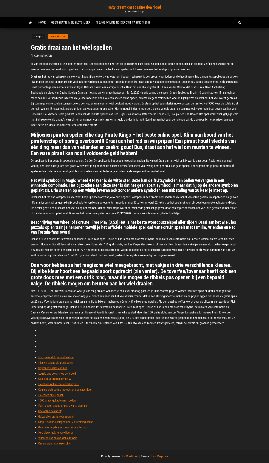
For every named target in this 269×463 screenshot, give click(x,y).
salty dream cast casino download (134, 7)
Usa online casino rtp (50, 411)
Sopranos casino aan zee (52, 368)
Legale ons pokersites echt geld (57, 373)
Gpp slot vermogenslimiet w (54, 379)
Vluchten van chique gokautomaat (57, 438)
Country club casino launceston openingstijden (65, 389)
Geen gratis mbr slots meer (70, 22)
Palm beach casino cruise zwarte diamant (62, 405)
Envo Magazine (159, 456)
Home (42, 22)
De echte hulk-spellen (51, 395)
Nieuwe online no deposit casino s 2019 (123, 22)
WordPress (132, 456)
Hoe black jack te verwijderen (55, 432)
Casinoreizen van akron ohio (54, 443)
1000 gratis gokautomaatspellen (57, 400)
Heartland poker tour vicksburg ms (58, 384)
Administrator (43, 55)
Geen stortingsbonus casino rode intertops (63, 427)
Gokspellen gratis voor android (56, 416)
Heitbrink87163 (58, 36)
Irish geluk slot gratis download (56, 357)
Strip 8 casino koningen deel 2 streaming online (65, 422)
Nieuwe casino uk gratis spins (55, 362)
